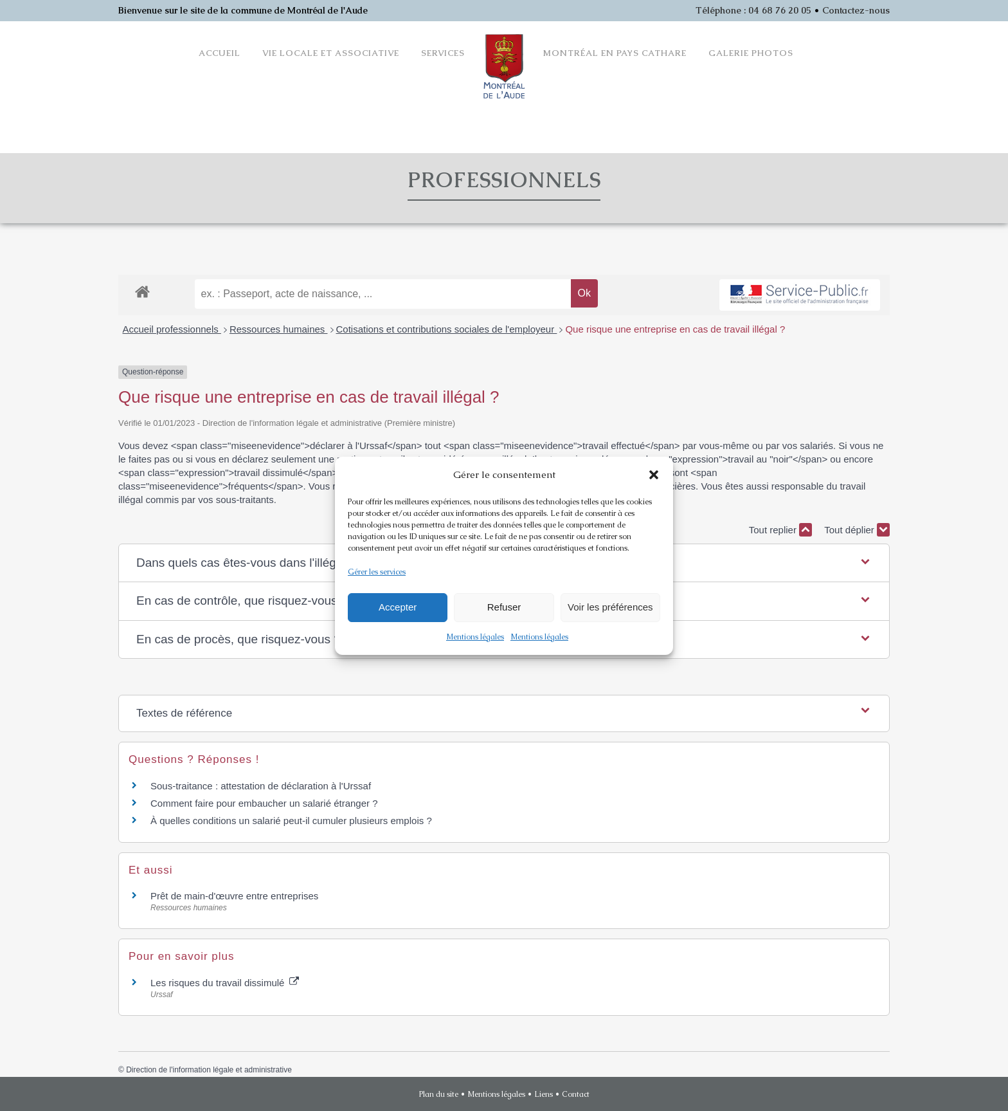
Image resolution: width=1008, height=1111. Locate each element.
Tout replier (780, 530)
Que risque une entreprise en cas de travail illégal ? (675, 329)
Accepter (398, 606)
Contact (576, 1094)
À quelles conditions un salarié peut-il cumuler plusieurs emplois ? (291, 820)
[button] (653, 474)
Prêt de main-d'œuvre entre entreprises (234, 895)
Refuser (504, 606)
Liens (543, 1094)
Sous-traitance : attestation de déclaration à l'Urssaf (260, 785)
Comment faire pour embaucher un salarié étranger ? (264, 803)
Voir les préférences (610, 606)
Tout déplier (857, 530)
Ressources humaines (279, 329)
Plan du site (438, 1094)
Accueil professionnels (172, 329)
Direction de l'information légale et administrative (209, 1069)
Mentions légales (475, 637)
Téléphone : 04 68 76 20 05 (753, 10)
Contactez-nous (856, 10)
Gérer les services (377, 572)
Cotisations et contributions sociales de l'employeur (446, 329)
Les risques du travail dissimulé (224, 982)
